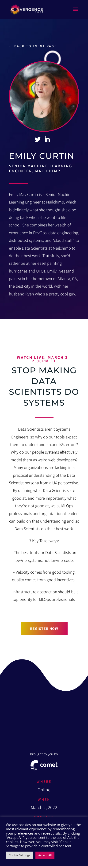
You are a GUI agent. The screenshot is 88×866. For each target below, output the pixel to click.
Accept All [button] (45, 855)
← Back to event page (33, 46)
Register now (44, 628)
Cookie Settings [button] (19, 855)
